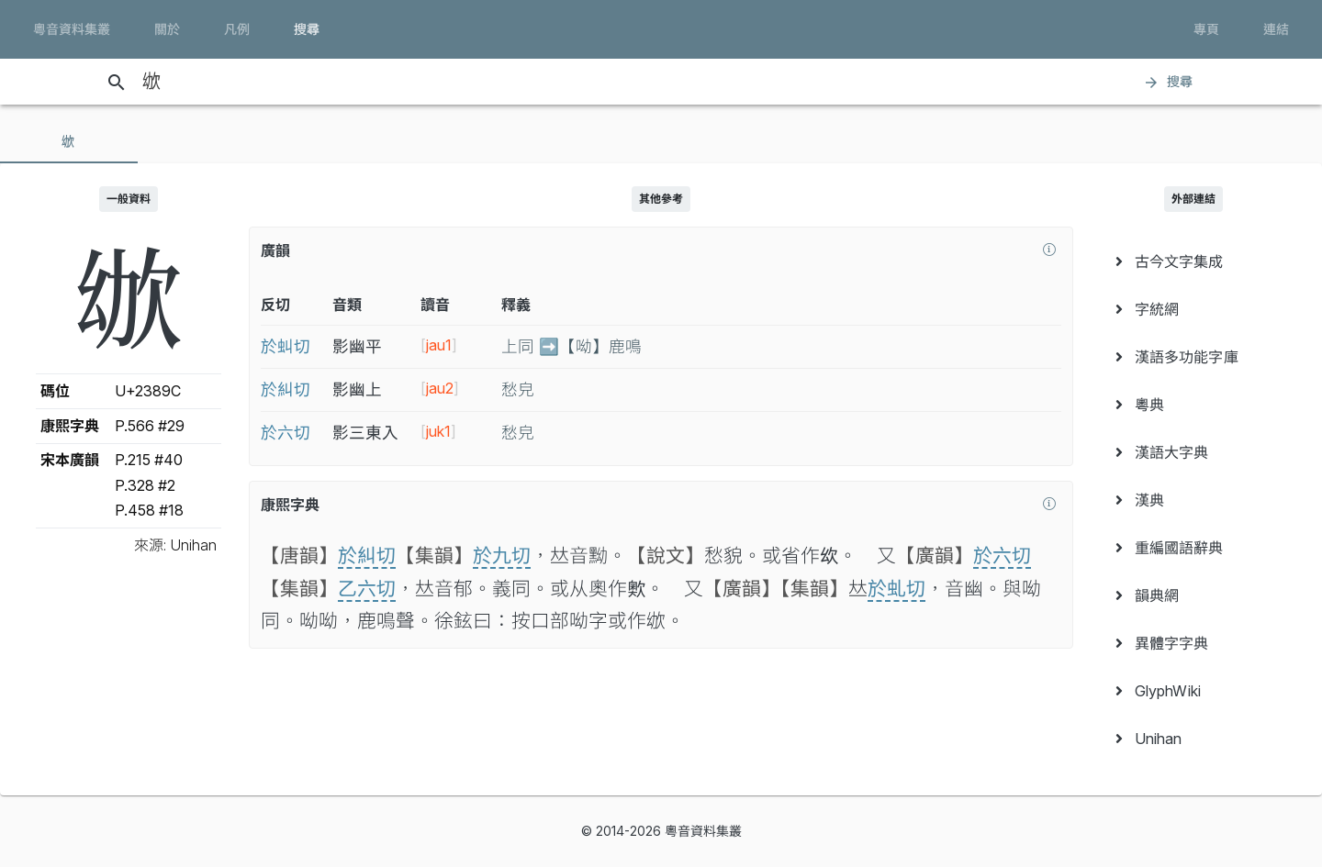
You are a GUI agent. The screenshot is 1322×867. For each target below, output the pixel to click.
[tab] (69, 141)
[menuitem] (1193, 261)
